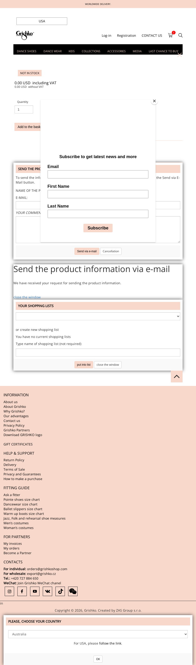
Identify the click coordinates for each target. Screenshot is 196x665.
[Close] (154, 100)
